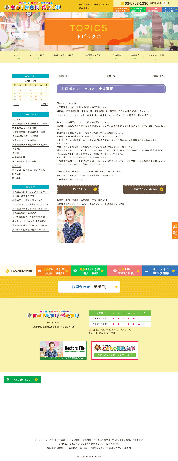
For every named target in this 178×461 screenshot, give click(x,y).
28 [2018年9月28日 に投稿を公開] (36, 99)
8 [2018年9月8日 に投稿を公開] (41, 90)
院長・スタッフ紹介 (70, 439)
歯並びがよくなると (79, 443)
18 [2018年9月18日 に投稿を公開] (20, 96)
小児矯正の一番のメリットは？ (27, 200)
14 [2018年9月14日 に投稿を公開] (36, 93)
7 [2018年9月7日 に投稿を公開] (36, 90)
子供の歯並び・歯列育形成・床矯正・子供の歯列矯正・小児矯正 (44, 131)
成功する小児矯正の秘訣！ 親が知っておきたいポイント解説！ (43, 229)
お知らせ (16, 119)
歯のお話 (16, 165)
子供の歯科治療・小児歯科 (25, 136)
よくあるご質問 (122, 439)
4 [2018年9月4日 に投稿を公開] (20, 90)
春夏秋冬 (16, 148)
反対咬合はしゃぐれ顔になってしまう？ (31, 204)
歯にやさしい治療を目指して (26, 161)
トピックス (137, 439)
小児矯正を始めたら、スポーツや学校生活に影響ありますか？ (42, 191)
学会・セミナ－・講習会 (24, 140)
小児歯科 (126, 447)
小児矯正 (63, 443)
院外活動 (16, 178)
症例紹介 (108, 439)
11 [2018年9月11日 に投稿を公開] (20, 93)
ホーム (38, 439)
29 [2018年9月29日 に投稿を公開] (41, 99)
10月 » (44, 103)
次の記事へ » (159, 75)
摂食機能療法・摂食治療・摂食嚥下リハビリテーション (39, 144)
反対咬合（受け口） (57, 447)
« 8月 (16, 103)
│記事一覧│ (111, 75)
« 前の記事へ (63, 75)
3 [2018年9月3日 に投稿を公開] (15, 90)
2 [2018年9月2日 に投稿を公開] (46, 88)
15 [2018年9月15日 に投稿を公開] (41, 93)
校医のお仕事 (18, 157)
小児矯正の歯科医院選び (24, 212)
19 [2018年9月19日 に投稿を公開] (25, 96)
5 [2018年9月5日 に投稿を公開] (25, 90)
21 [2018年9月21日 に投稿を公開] (36, 96)
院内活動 (16, 173)
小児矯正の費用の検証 (23, 195)
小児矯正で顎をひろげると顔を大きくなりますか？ (37, 208)
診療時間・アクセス (92, 439)
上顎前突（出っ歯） (78, 447)
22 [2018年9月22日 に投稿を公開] (41, 96)
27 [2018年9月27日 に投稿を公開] (31, 99)
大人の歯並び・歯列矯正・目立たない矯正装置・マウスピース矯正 (45, 123)
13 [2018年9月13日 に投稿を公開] (31, 93)
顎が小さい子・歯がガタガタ (105, 443)
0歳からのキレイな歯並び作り (105, 447)
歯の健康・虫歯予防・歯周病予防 (28, 169)
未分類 (15, 152)
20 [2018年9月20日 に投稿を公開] (31, 96)
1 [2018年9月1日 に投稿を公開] (41, 88)
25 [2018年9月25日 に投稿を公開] (20, 99)
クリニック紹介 (51, 439)
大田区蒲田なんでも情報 (24, 127)
